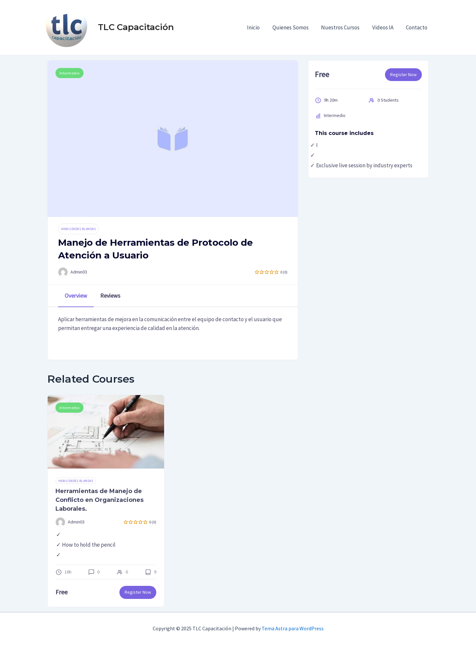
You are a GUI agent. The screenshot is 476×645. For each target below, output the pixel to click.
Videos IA (385, 27)
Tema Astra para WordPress (293, 628)
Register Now (403, 74)
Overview (76, 295)
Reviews (110, 295)
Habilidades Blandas (78, 229)
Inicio (260, 27)
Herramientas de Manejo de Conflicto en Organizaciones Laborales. (99, 500)
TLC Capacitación (136, 27)
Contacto (417, 27)
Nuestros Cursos (344, 27)
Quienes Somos (296, 27)
